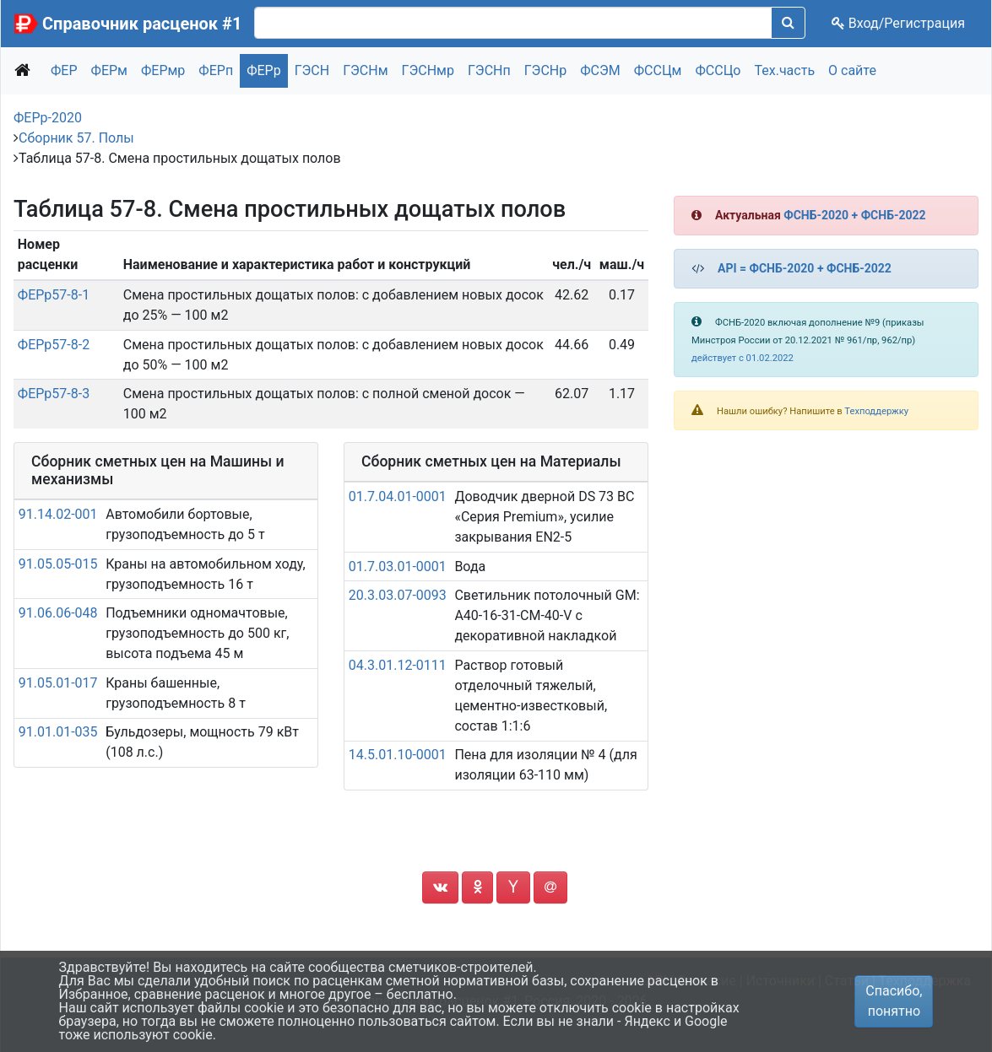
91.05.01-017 (58, 683)
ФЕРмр (163, 70)
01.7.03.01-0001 (398, 566)
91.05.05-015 (58, 564)
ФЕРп (215, 70)
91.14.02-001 (58, 514)
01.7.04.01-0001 (398, 496)
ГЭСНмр (428, 70)
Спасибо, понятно (893, 1001)
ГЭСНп (489, 70)
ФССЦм (658, 70)
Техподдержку (876, 411)
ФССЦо (717, 70)
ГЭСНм (365, 70)
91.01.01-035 (58, 732)
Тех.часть (784, 70)
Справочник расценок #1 (141, 23)
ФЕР (64, 70)
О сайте (852, 70)
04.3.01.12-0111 (398, 665)
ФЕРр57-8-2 (53, 345)
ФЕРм (109, 70)
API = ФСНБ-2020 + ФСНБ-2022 (805, 268)
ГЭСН (312, 70)
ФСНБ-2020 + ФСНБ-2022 (854, 215)
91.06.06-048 (58, 613)
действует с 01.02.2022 (742, 358)
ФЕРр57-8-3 (53, 394)
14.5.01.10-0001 (398, 755)
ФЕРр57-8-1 (53, 295)
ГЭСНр (545, 70)
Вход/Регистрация (898, 23)
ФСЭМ (600, 70)
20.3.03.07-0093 (398, 595)
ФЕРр (264, 70)
